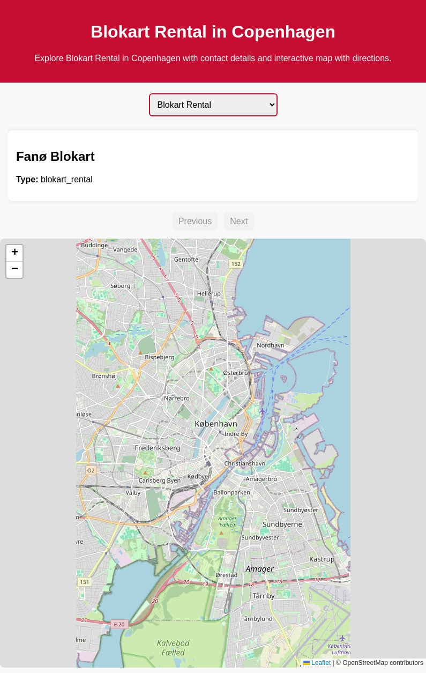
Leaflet (317, 663)
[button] (14, 253)
